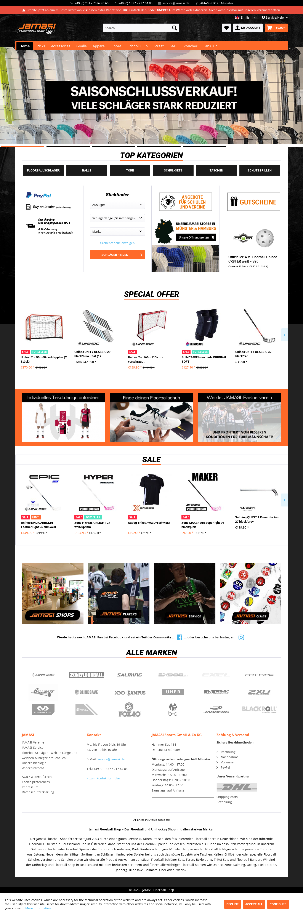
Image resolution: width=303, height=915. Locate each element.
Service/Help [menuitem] (273, 17)
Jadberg (216, 709)
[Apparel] (99, 46)
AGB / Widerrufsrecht (37, 777)
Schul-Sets (173, 170)
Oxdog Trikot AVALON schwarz (149, 522)
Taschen (216, 170)
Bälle (86, 170)
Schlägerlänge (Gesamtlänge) (113, 218)
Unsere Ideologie (34, 763)
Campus (129, 692)
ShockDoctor (86, 709)
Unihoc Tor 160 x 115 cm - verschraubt (145, 359)
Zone (86, 675)
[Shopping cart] (276, 28)
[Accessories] (60, 46)
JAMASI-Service (32, 747)
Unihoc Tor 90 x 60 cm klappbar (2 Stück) (44, 359)
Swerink (216, 692)
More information (38, 908)
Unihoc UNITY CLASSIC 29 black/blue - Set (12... (92, 354)
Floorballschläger (43, 170)
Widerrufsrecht (33, 768)
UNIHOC (43, 675)
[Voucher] (190, 46)
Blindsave (86, 692)
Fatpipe (259, 675)
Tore (130, 170)
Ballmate (43, 692)
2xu (259, 692)
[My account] (248, 28)
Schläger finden (121, 254)
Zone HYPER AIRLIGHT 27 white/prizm (92, 525)
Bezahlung (224, 802)
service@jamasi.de (175, 3)
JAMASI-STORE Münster (216, 3)
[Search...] (141, 28)
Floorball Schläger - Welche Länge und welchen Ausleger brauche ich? (49, 755)
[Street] (159, 46)
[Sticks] (40, 46)
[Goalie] (81, 46)
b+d (173, 709)
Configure (278, 904)
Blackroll (259, 709)
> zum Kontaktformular (103, 778)
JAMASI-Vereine (33, 742)
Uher (173, 692)
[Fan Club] (210, 46)
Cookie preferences (36, 782)
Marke (96, 231)
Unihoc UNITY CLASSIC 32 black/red (253, 354)
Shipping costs (227, 797)
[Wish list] (226, 28)
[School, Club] (138, 46)
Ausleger (98, 205)
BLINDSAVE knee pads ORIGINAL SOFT (204, 359)
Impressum (30, 787)
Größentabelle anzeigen (117, 243)
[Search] (174, 28)
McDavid (43, 709)
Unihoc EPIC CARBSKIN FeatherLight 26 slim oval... (40, 525)
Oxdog (173, 675)
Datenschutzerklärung (38, 792)
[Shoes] (117, 46)
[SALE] (174, 46)
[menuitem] (141, 28)
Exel (216, 675)
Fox (129, 709)
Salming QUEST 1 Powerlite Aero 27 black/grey (257, 519)
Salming (129, 675)
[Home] (24, 46)
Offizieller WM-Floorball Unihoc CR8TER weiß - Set (252, 259)
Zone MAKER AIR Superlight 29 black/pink (202, 525)
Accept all (254, 904)
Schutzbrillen (260, 170)
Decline (232, 904)
